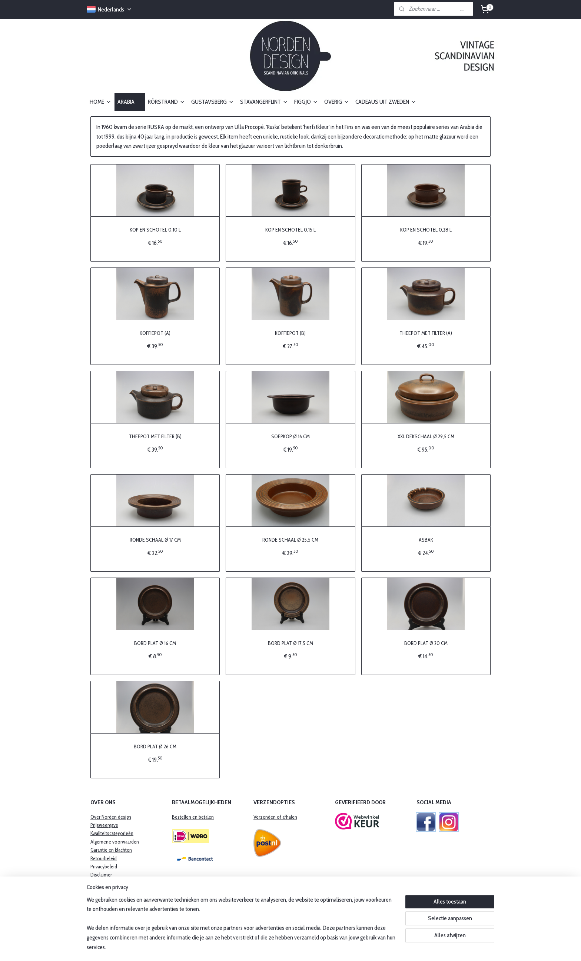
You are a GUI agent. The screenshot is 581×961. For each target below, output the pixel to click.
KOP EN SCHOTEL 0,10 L (155, 229)
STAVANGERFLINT (264, 101)
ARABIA (129, 101)
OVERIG (336, 101)
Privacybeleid (103, 866)
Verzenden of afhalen (275, 817)
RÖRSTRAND (166, 101)
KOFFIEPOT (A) (155, 332)
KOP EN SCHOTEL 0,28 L (426, 229)
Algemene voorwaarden (114, 841)
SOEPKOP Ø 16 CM (290, 436)
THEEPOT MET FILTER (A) (425, 332)
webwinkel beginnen (302, 947)
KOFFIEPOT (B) (290, 332)
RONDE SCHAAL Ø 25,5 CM (290, 539)
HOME (101, 101)
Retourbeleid (103, 858)
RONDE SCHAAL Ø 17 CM (155, 539)
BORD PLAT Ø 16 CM (155, 642)
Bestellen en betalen (193, 817)
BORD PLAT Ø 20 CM (426, 642)
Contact (98, 883)
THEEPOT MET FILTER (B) (155, 436)
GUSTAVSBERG (212, 101)
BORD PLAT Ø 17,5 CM (290, 642)
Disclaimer (101, 874)
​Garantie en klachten (111, 850)
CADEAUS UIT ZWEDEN (385, 101)
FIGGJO (306, 101)
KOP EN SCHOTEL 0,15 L (290, 229)
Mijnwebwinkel (353, 947)
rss (281, 947)
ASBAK (426, 539)
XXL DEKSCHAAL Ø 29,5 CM (426, 436)
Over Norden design (110, 817)
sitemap (270, 947)
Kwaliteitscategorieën (111, 833)
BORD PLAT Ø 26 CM (155, 746)
